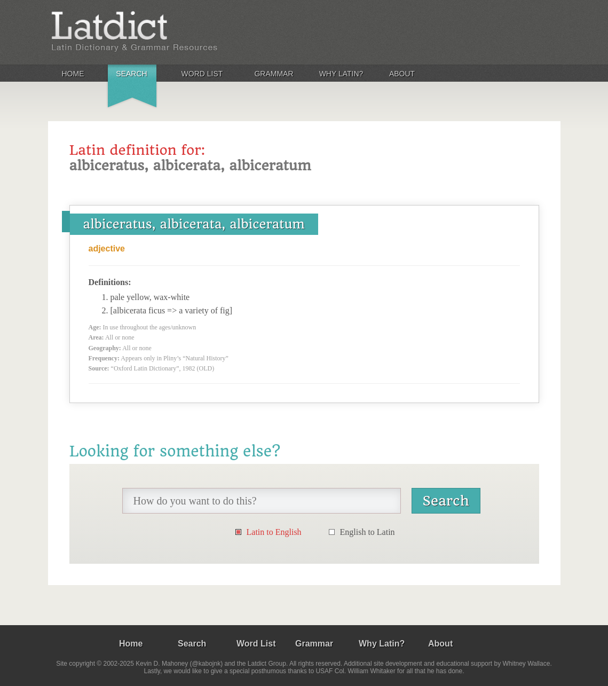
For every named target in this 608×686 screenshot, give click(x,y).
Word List (202, 73)
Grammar (273, 73)
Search (131, 73)
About (402, 73)
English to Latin (367, 532)
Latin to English (274, 532)
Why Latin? (341, 73)
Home (73, 73)
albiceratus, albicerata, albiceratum (194, 224)
